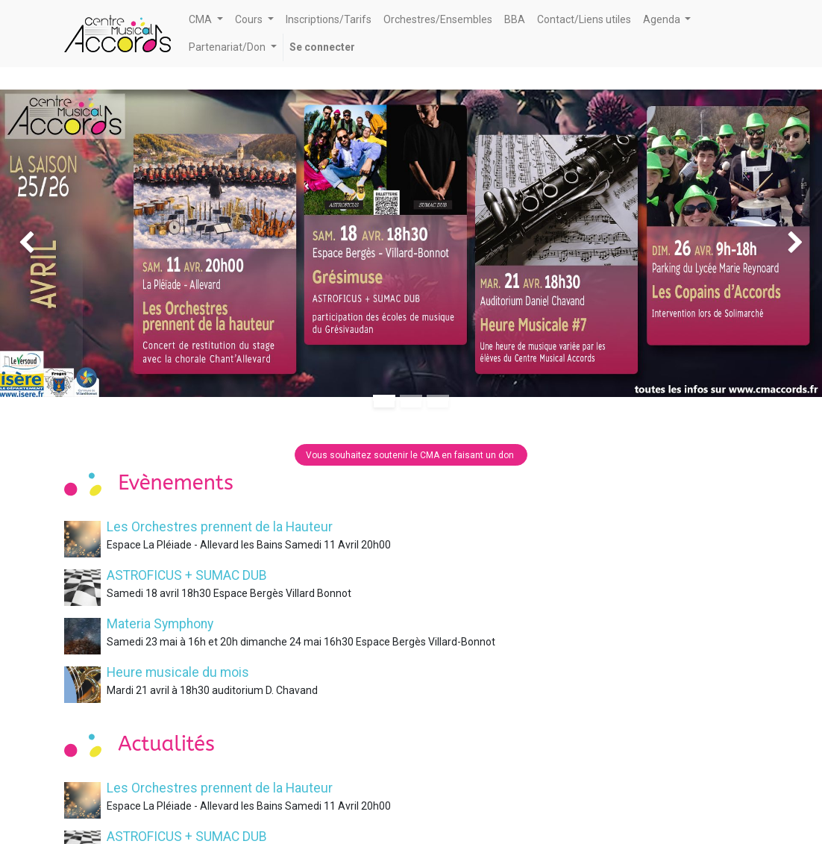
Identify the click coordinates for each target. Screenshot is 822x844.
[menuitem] (328, 20)
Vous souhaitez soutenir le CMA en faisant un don (411, 455)
